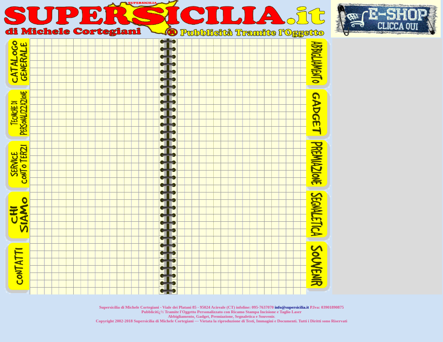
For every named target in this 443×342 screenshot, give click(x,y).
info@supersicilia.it (292, 307)
